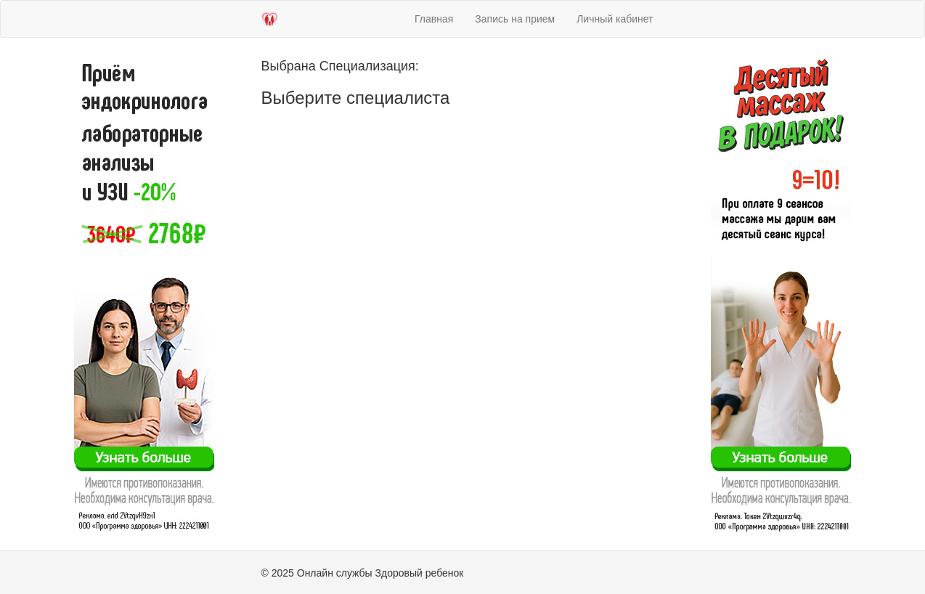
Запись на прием (515, 19)
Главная (434, 19)
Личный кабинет (614, 19)
